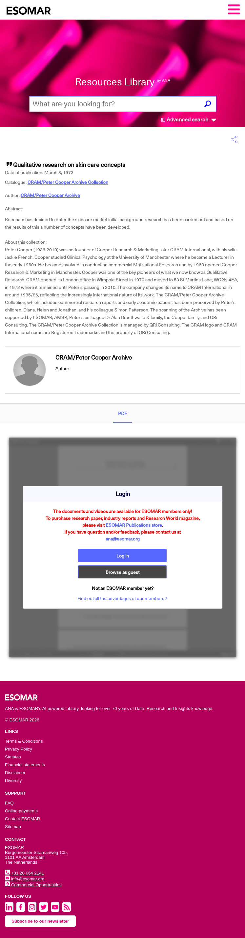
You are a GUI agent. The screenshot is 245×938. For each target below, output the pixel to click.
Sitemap (13, 826)
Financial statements (25, 764)
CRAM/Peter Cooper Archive (50, 195)
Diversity (13, 780)
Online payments (21, 810)
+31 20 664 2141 (24, 873)
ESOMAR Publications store (134, 525)
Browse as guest (122, 572)
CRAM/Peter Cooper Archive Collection (68, 182)
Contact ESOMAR (22, 818)
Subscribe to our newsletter (40, 921)
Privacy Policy (18, 749)
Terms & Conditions (24, 741)
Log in (122, 556)
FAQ (9, 803)
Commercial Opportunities (33, 884)
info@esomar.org (24, 878)
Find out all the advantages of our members (122, 598)
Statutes (13, 756)
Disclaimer (15, 772)
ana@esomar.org (123, 539)
